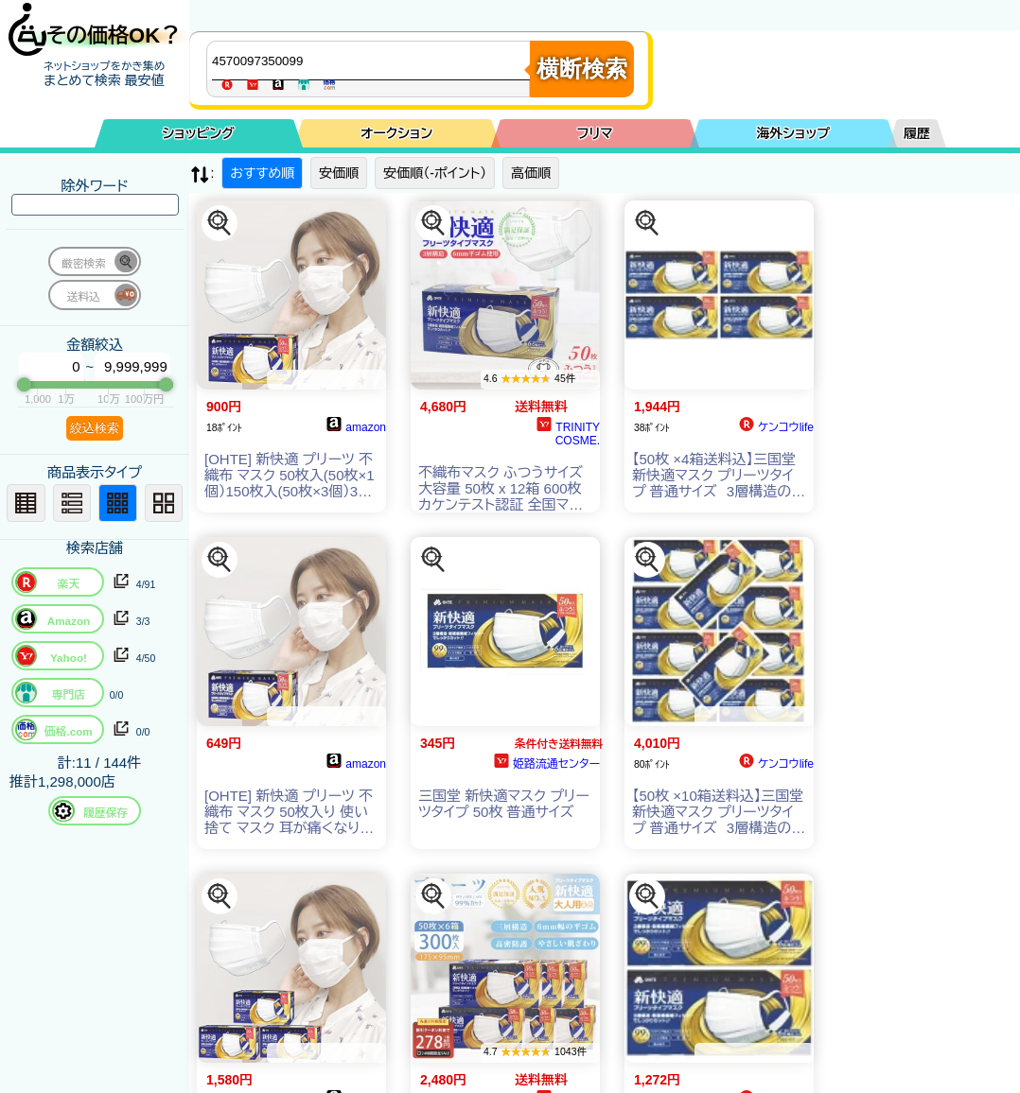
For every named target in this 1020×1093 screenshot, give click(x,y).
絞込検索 (94, 428)
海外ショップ (793, 133)
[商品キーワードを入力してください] (372, 60)
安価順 (339, 173)
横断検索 (581, 68)
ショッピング (199, 133)
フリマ (595, 133)
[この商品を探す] (219, 223)
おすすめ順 (262, 173)
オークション (396, 133)
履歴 (917, 133)
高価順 (531, 173)
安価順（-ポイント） (434, 173)
